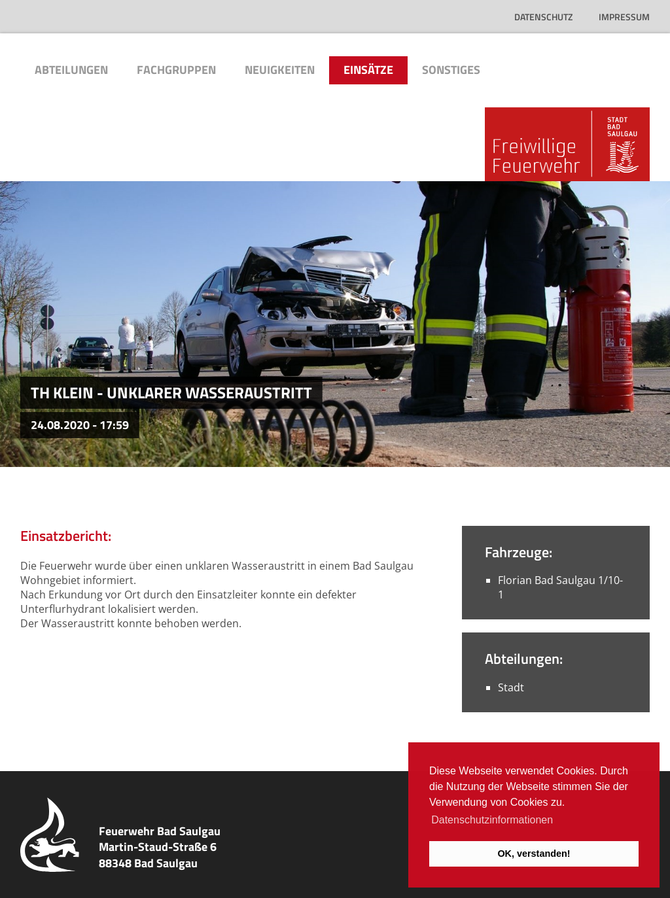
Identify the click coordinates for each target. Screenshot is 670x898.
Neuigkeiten (280, 69)
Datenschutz (543, 17)
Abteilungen (71, 69)
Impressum (624, 17)
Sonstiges (451, 69)
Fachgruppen (176, 69)
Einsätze (368, 69)
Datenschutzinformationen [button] (492, 819)
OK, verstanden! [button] (533, 853)
